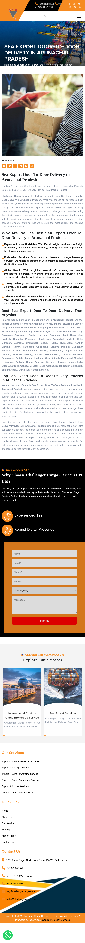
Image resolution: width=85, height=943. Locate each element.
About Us (7, 822)
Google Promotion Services (56, 925)
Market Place (9, 840)
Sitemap (6, 834)
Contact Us (8, 847)
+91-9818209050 (15, 888)
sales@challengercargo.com (21, 904)
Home (5, 815)
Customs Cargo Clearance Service (20, 785)
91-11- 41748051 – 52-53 (50, 5)
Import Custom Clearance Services (20, 766)
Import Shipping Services (15, 772)
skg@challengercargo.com (21, 896)
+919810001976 (46, 4)
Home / (8, 67)
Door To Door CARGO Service (17, 797)
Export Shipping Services (15, 791)
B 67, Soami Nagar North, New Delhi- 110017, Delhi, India (36, 865)
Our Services (9, 828)
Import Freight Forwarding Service (20, 778)
